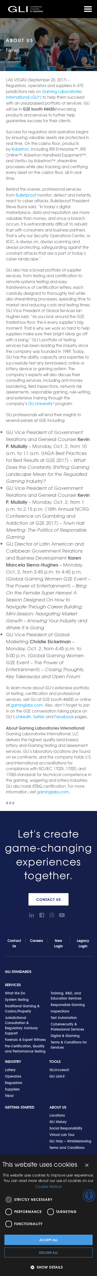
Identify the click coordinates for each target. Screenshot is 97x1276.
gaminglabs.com (27, 705)
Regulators (13, 1082)
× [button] (86, 1165)
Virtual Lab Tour (61, 1134)
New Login (58, 943)
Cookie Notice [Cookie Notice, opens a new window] (48, 1186)
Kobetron (20, 149)
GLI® (26, 9)
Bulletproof (26, 195)
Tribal (9, 1095)
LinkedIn (23, 717)
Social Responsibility (66, 1128)
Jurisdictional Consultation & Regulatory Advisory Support (21, 1025)
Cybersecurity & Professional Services (67, 1026)
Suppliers (12, 1089)
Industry (13, 1061)
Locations (57, 1115)
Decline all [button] (48, 1252)
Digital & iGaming (65, 1035)
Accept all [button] (48, 1239)
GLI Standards (18, 971)
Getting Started (19, 1107)
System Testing (17, 999)
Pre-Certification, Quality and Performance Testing (25, 1048)
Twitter (39, 717)
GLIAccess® (59, 1069)
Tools (55, 1061)
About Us (57, 1107)
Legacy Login (83, 943)
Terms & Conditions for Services (69, 1044)
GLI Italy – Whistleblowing (70, 1140)
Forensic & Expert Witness (25, 1039)
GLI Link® (57, 1076)
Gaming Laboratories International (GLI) (44, 94)
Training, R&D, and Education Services (66, 995)
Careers (36, 940)
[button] (48, 1267)
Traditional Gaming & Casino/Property (22, 1008)
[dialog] (48, 1215)
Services (13, 984)
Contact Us (48, 899)
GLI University (41, 403)
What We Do (15, 992)
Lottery (10, 1069)
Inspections (60, 1011)
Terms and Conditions (67, 1147)
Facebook (64, 717)
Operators (13, 1076)
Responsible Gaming (68, 1004)
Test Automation (64, 1017)
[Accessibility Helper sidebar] (89, 1195)
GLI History (58, 1121)
